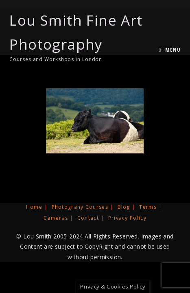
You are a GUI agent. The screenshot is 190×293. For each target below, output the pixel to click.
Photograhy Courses (80, 206)
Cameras (56, 217)
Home (34, 206)
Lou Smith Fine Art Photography (90, 37)
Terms (148, 206)
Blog (124, 206)
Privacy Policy (127, 217)
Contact (88, 217)
